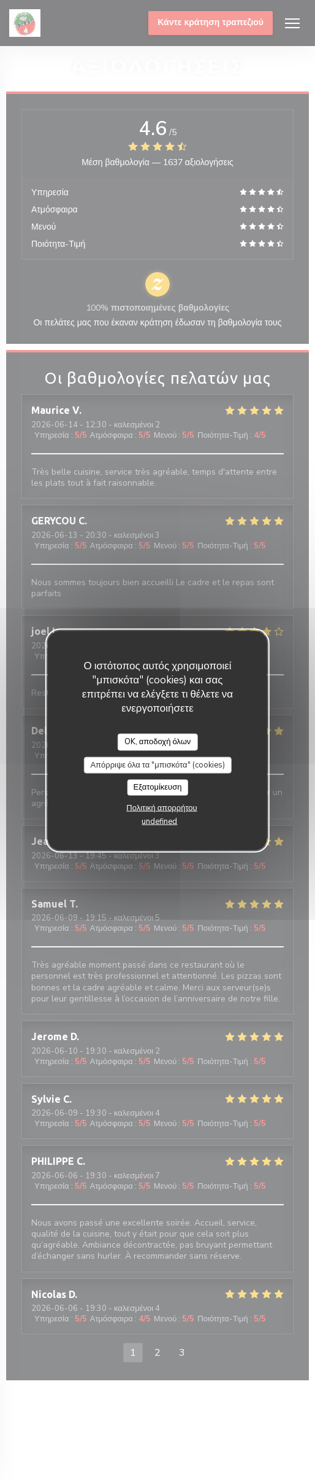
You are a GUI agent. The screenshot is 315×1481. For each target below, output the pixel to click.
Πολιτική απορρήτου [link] (161, 807)
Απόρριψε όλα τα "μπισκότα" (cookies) (157, 764)
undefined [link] (159, 820)
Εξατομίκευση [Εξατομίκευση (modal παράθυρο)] (158, 787)
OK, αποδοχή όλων (157, 741)
